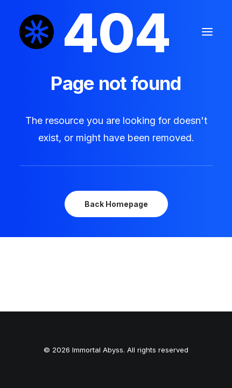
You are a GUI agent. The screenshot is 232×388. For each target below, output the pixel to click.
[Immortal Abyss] (36, 32)
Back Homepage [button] (116, 204)
